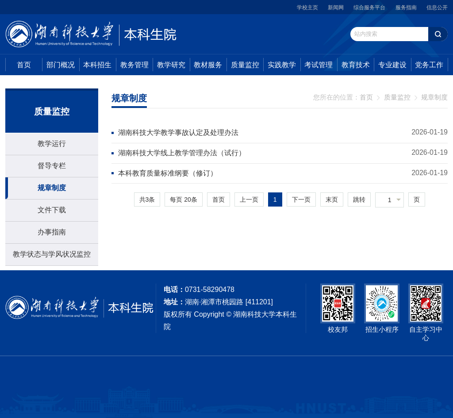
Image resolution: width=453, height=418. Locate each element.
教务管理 (134, 65)
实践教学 (282, 65)
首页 (24, 65)
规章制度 (52, 188)
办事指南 (52, 232)
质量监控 (245, 65)
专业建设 (392, 65)
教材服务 (208, 65)
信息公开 (437, 7)
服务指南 (406, 7)
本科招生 (97, 65)
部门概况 (60, 65)
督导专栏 (52, 165)
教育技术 (356, 65)
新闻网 (336, 7)
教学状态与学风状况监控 (52, 254)
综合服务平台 (369, 7)
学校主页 (307, 7)
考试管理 (318, 65)
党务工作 (429, 65)
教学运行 (52, 143)
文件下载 (52, 210)
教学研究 (171, 65)
